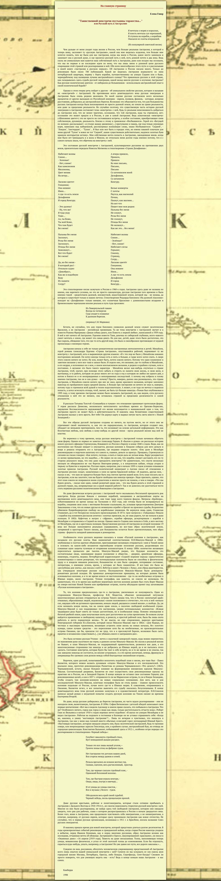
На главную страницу (113, 6)
